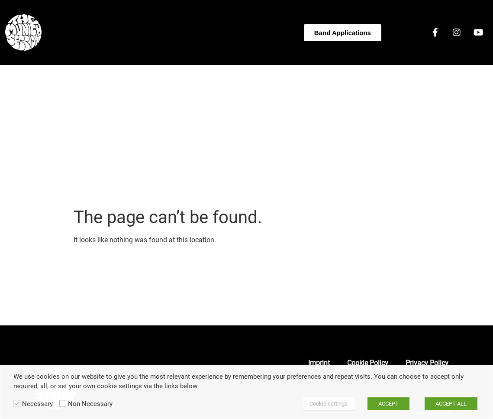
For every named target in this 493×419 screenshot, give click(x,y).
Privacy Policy (427, 363)
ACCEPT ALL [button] (451, 403)
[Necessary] (16, 403)
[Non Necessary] (62, 403)
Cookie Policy (367, 363)
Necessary (37, 404)
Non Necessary (90, 404)
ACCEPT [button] (388, 403)
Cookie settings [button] (328, 403)
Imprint (319, 363)
